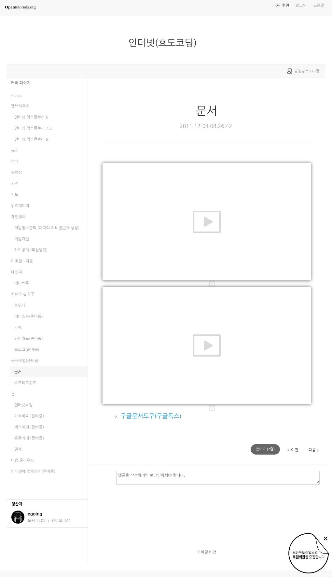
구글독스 (168, 416)
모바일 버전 (206, 552)
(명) (265, 449)
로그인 (301, 5)
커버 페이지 (21, 83)
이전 (294, 450)
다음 (312, 450)
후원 (285, 5)
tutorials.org (20, 7)
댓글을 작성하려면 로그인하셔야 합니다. (218, 477)
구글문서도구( (138, 416)
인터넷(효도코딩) (165, 43)
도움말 (318, 5)
